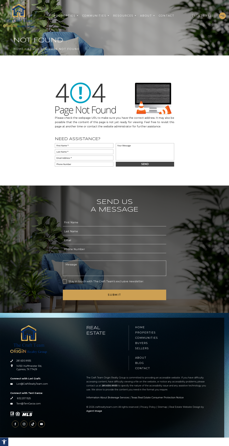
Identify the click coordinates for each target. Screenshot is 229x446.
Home (140, 327)
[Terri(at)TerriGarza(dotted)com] (29, 403)
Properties (66, 15)
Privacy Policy (148, 407)
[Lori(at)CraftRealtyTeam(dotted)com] (29, 384)
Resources (124, 15)
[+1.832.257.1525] (20, 398)
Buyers (141, 343)
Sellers (142, 348)
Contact (166, 15)
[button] (4, 442)
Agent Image (94, 410)
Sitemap (162, 407)
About (147, 15)
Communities (95, 15)
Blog (139, 363)
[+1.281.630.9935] (202, 16)
